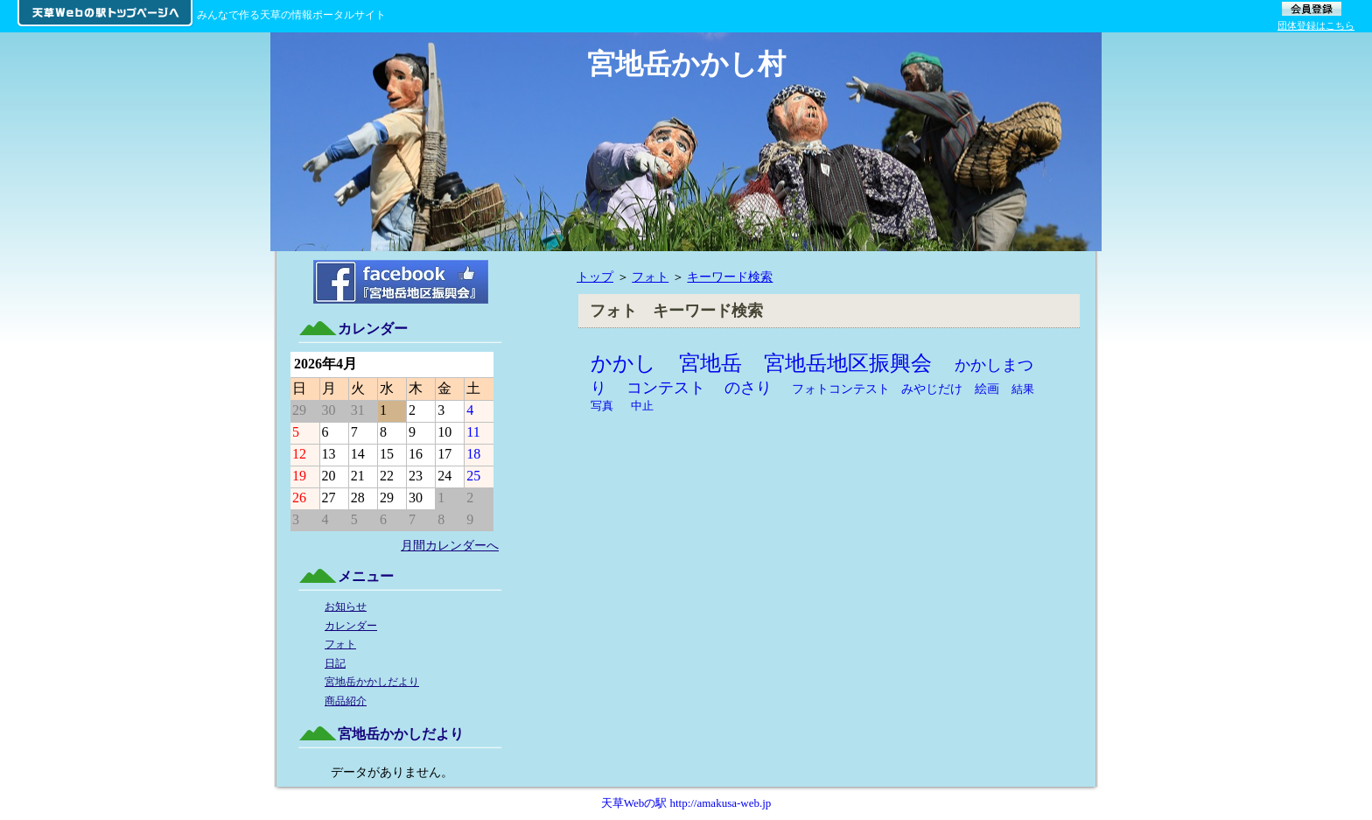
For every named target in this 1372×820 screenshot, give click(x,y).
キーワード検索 (730, 277)
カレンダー (351, 626)
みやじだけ (931, 389)
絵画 (987, 389)
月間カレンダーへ (450, 545)
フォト (650, 277)
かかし (623, 363)
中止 (642, 405)
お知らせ (346, 606)
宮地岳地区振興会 (848, 363)
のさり (748, 387)
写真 (602, 405)
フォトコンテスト (841, 389)
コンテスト (665, 387)
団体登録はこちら (1316, 25)
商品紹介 (346, 701)
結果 (1023, 389)
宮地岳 (710, 363)
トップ (595, 277)
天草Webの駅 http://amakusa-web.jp (686, 802)
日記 (335, 663)
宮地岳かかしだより (372, 682)
